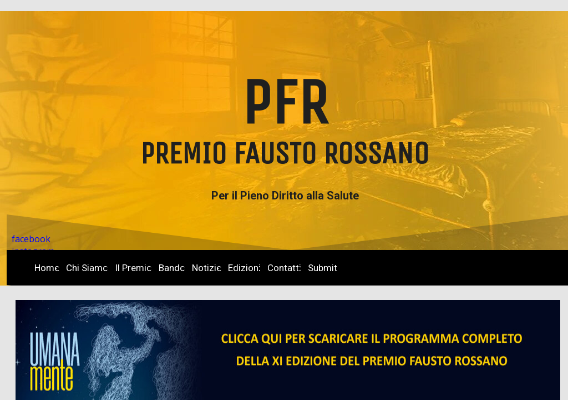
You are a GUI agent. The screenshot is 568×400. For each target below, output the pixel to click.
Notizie (206, 267)
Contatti (284, 267)
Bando (172, 267)
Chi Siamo (87, 267)
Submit (322, 267)
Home (46, 267)
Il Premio (133, 267)
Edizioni (244, 267)
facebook (31, 239)
